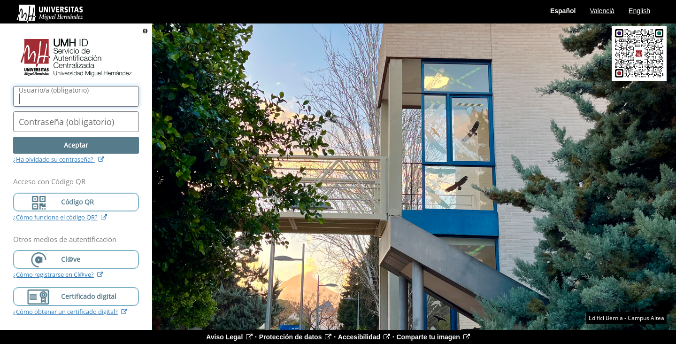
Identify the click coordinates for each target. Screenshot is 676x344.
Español (563, 11)
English (639, 11)
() (54, 90)
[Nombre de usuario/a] (76, 96)
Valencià (602, 11)
